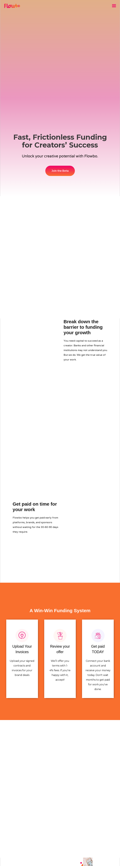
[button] (114, 6)
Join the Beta (60, 170)
